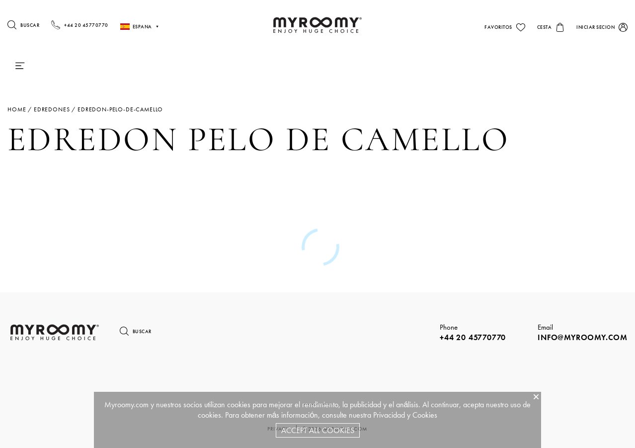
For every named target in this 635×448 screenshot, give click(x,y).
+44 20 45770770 (473, 337)
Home (16, 109)
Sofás (498, 66)
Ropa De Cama (303, 66)
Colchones (61, 66)
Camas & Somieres (247, 66)
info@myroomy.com (583, 337)
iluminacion (362, 66)
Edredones (189, 66)
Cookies (424, 415)
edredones (52, 109)
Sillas (458, 66)
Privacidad (389, 415)
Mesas (418, 66)
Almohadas (125, 66)
